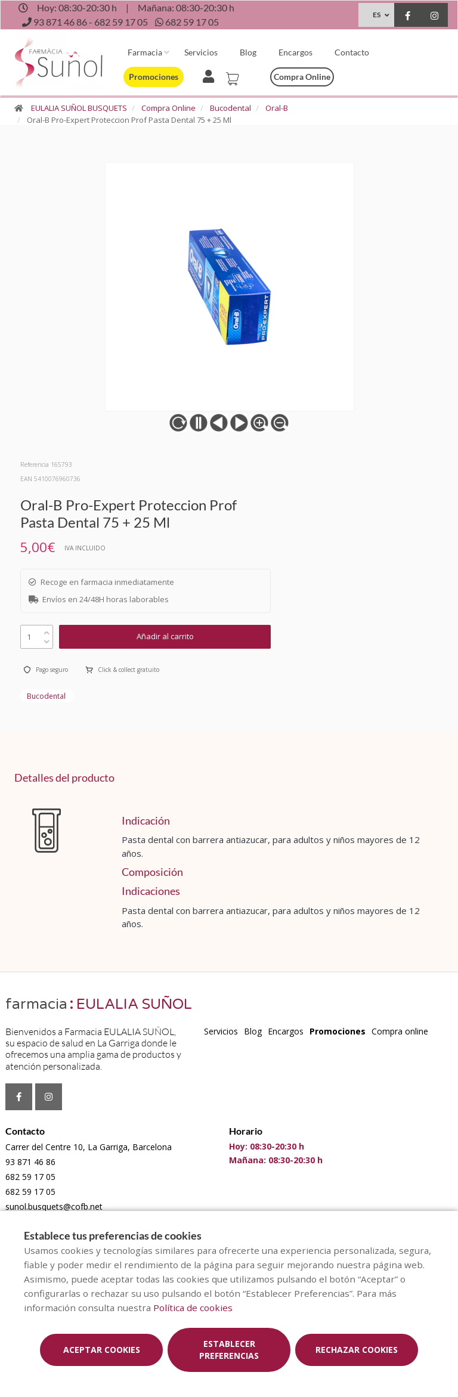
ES (376, 14)
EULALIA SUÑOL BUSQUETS (79, 108)
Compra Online (168, 108)
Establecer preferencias (229, 1349)
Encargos (295, 52)
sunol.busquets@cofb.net (54, 1206)
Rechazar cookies (356, 1349)
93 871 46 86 (30, 1161)
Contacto (352, 52)
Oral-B (276, 108)
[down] (46, 638)
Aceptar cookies (101, 1349)
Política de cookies (193, 1308)
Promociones (153, 77)
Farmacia (145, 52)
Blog (248, 52)
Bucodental (230, 108)
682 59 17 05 (30, 1176)
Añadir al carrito (165, 636)
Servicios (201, 52)
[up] (46, 629)
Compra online (302, 77)
